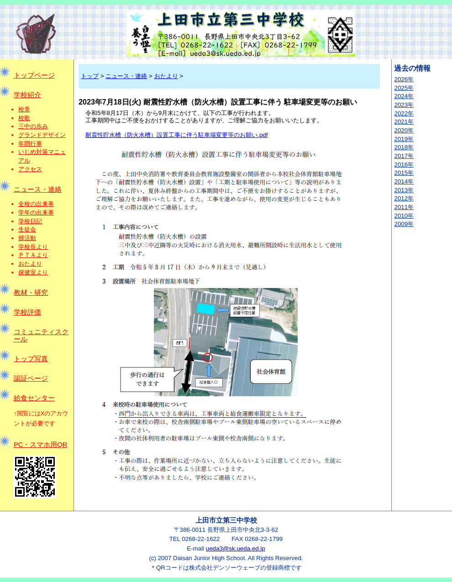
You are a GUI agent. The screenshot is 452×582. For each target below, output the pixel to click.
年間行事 (30, 143)
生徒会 (27, 229)
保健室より (33, 272)
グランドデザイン (42, 134)
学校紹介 (27, 95)
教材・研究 (31, 292)
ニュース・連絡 (38, 189)
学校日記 (30, 221)
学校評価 (27, 312)
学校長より (33, 246)
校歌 (24, 118)
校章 (24, 109)
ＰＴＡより (33, 255)
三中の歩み (33, 126)
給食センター (34, 398)
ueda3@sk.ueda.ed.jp (235, 548)
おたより (30, 263)
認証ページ (31, 378)
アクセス (30, 169)
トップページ (34, 75)
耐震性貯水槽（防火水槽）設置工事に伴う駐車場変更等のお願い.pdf (176, 134)
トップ (90, 76)
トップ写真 (31, 358)
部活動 (27, 238)
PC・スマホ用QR (40, 444)
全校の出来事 (36, 203)
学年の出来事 (36, 212)
